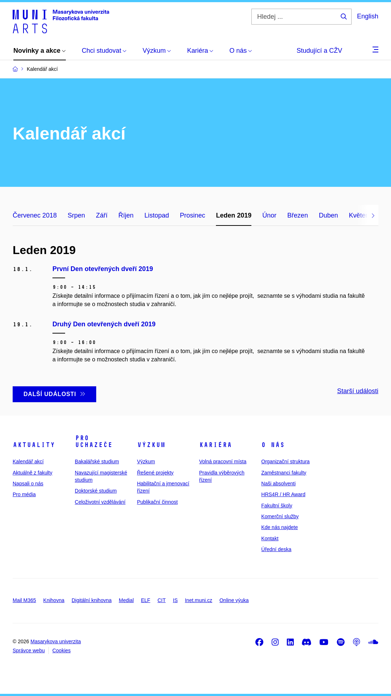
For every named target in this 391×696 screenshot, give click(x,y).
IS (175, 600)
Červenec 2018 (35, 215)
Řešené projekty (155, 473)
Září (101, 215)
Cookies (61, 650)
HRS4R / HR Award (283, 494)
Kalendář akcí (28, 461)
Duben (328, 215)
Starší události (357, 391)
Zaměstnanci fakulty (283, 473)
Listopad (156, 215)
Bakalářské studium (97, 461)
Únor (269, 215)
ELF (145, 600)
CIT (161, 600)
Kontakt (269, 538)
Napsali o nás (28, 483)
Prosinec (192, 215)
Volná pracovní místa (222, 461)
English (367, 16)
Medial (126, 600)
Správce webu (29, 650)
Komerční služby (279, 516)
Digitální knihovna (92, 600)
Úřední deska (276, 549)
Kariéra (215, 445)
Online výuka (234, 600)
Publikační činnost (157, 502)
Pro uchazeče (93, 441)
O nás (273, 445)
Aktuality (34, 445)
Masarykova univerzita (55, 641)
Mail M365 (24, 600)
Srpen (76, 215)
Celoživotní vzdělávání (100, 502)
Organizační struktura (285, 461)
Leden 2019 (233, 215)
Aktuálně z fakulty (32, 473)
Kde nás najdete (279, 527)
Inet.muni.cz (198, 600)
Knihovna (53, 600)
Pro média (24, 494)
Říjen (125, 215)
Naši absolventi (278, 483)
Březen (297, 215)
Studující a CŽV (319, 50)
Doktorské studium (96, 491)
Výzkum (151, 445)
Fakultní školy (276, 505)
